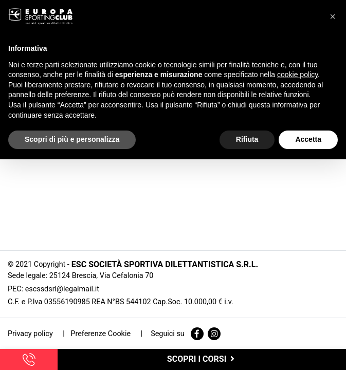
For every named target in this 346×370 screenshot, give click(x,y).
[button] (332, 16)
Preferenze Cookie (100, 333)
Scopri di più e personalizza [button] (72, 139)
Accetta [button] (308, 139)
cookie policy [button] (297, 74)
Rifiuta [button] (247, 139)
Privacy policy (31, 333)
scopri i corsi (201, 359)
